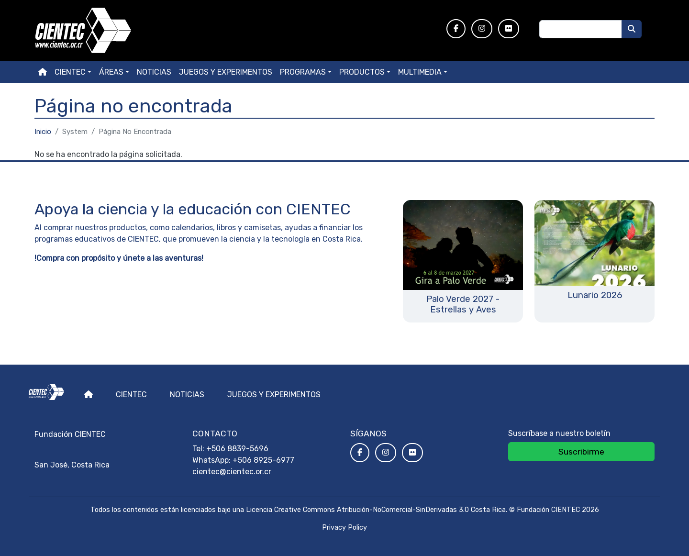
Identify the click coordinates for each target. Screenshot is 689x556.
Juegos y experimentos (225, 72)
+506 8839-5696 (237, 448)
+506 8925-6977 (263, 460)
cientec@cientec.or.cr (231, 471)
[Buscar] (632, 29)
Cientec (131, 394)
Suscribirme (581, 451)
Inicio (42, 131)
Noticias (154, 72)
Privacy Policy (344, 527)
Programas (303, 72)
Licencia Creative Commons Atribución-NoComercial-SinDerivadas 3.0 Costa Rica (376, 510)
